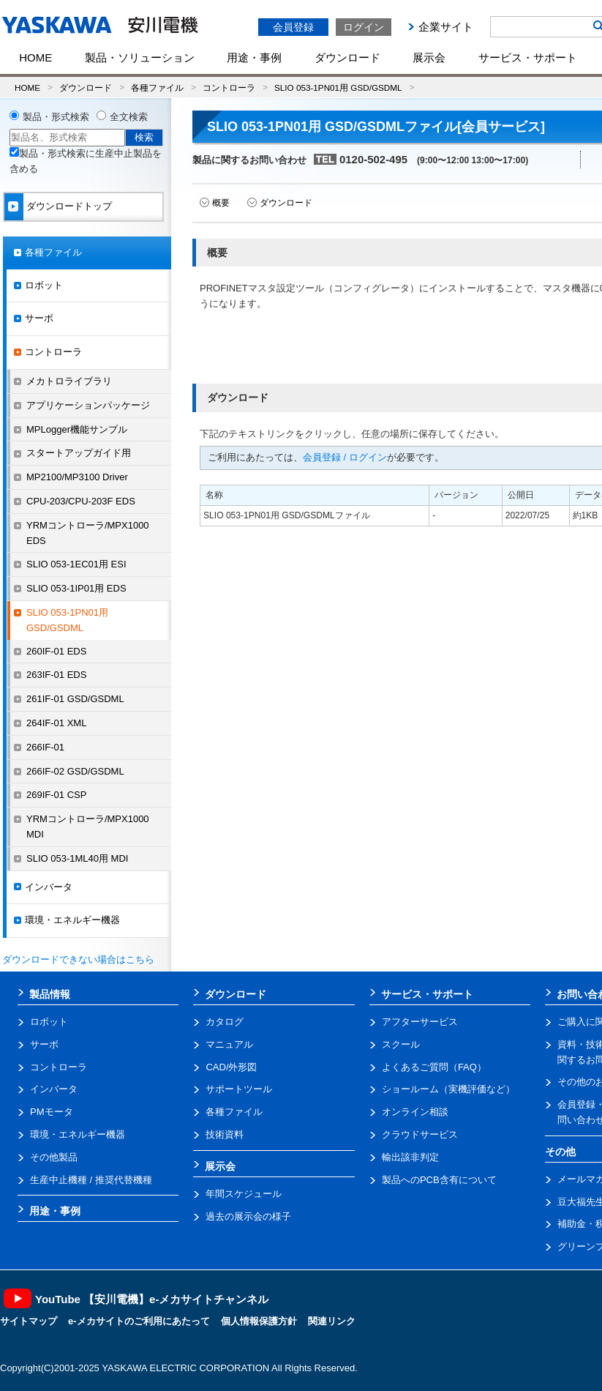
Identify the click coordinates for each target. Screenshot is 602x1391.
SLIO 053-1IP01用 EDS (76, 588)
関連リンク (331, 1321)
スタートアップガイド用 (78, 452)
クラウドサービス (420, 1134)
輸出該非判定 (410, 1157)
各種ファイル (157, 87)
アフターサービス (420, 1021)
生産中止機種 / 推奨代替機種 (91, 1179)
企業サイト (445, 26)
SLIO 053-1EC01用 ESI (76, 564)
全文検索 (129, 116)
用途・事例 (254, 57)
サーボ (39, 318)
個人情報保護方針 (259, 1321)
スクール (401, 1044)
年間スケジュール (244, 1193)
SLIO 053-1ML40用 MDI (77, 858)
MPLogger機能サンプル (76, 429)
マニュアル (229, 1044)
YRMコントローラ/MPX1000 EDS (87, 533)
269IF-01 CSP (56, 794)
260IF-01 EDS (56, 651)
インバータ (48, 886)
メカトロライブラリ (69, 381)
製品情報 (49, 994)
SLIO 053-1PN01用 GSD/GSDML (338, 87)
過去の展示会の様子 (248, 1216)
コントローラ (229, 87)
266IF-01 (45, 747)
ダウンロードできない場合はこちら (78, 959)
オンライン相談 (415, 1111)
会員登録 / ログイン (345, 457)
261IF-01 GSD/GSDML (75, 698)
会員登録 (293, 27)
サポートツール (239, 1089)
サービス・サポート (527, 57)
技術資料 (225, 1134)
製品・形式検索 (56, 116)
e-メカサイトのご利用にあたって (139, 1321)
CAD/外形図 (231, 1067)
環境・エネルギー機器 (72, 919)
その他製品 (54, 1157)
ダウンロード (347, 57)
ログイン (363, 27)
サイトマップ (28, 1321)
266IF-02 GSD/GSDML (75, 771)
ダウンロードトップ (69, 206)
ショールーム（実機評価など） (448, 1089)
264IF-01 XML (56, 722)
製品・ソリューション (140, 57)
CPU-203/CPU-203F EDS (80, 501)
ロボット (44, 285)
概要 (221, 203)
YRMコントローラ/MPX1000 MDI (87, 826)
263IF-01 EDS (56, 674)
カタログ (225, 1021)
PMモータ (51, 1111)
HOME (35, 57)
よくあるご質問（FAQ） (434, 1067)
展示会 (429, 57)
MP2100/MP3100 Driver (77, 476)
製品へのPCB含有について (439, 1179)
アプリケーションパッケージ (88, 405)
